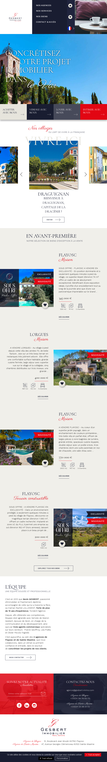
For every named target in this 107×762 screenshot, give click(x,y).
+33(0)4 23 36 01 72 (80, 706)
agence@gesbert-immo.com (80, 690)
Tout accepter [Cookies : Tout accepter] (93, 754)
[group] (53, 183)
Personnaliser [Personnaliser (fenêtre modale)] (62, 758)
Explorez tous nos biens (49, 568)
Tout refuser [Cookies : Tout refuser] (46, 758)
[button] (21, 174)
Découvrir (64, 317)
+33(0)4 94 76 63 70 (80, 698)
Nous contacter (16, 657)
